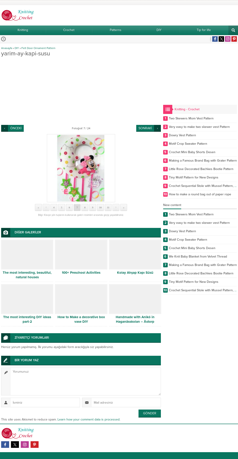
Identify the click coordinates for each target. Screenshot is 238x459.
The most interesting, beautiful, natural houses (27, 275)
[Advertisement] (81, 91)
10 (100, 207)
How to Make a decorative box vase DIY (81, 319)
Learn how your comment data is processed (89, 419)
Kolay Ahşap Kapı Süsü (135, 273)
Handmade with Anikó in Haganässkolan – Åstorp (135, 319)
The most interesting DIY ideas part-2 (27, 319)
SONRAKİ (145, 128)
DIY (17, 48)
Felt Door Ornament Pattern (38, 48)
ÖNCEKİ (15, 128)
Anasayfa (6, 48)
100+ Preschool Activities (81, 273)
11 (108, 207)
